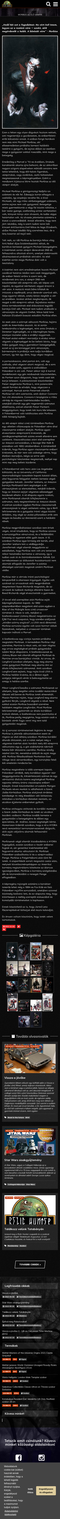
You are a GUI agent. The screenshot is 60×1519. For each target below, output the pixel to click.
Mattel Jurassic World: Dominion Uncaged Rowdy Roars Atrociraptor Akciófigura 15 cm (30, 1368)
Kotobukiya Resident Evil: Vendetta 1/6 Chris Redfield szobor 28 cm (30, 1402)
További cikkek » (30, 1264)
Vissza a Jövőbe (30, 1295)
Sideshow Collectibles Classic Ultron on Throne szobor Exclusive (30, 1390)
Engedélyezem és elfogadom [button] (46, 1491)
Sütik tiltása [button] (30, 1491)
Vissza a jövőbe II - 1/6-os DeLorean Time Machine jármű (30, 1334)
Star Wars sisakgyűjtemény (30, 1304)
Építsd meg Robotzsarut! (30, 1323)
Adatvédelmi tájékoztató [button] (11, 1513)
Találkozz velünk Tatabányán (30, 1314)
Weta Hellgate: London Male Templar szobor (30, 1379)
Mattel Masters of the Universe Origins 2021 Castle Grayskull (30, 1356)
